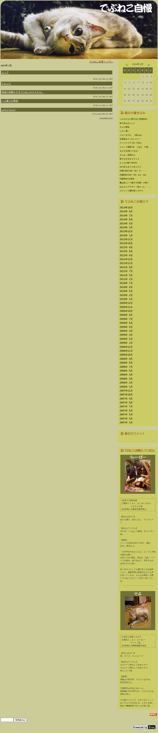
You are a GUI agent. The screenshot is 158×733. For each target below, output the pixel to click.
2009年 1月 (126, 343)
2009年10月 (126, 311)
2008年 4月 (126, 374)
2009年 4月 (126, 331)
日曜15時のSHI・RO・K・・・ (133, 171)
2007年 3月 (126, 422)
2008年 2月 (126, 382)
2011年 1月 (126, 279)
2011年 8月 (126, 267)
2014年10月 (126, 207)
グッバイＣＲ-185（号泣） (131, 143)
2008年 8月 (126, 363)
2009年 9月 (126, 315)
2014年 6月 (126, 219)
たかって (6, 83)
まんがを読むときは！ (129, 151)
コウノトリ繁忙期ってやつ (131, 191)
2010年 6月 (126, 287)
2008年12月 (126, 347)
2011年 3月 (126, 275)
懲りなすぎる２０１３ (129, 159)
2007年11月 (126, 390)
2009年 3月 (126, 335)
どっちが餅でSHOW (128, 163)
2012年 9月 (126, 247)
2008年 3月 (126, 379)
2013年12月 (126, 231)
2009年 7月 (126, 319)
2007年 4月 (126, 418)
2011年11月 (126, 263)
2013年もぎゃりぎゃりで (130, 167)
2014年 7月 (126, 215)
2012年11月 (126, 239)
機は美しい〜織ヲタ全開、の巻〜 (134, 183)
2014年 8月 (126, 211)
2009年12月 (126, 303)
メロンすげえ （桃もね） (131, 135)
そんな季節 (124, 127)
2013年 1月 (126, 235)
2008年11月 (126, 351)
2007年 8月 (126, 402)
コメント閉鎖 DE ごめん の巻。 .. (136, 147)
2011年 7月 (126, 271)
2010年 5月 (126, 291)
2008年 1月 (126, 387)
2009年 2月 (126, 339)
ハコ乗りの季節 (10, 101)
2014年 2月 (126, 227)
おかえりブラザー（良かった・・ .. (135, 187)
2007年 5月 (126, 414)
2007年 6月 (126, 410)
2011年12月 (126, 259)
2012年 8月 (126, 251)
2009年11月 (126, 307)
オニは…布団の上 (127, 155)
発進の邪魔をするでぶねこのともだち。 (23, 92)
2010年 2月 (126, 295)
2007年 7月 (126, 406)
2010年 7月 (126, 283)
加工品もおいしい (127, 123)
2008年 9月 (126, 359)
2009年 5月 (126, 327)
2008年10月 (126, 355)
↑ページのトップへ (106, 118)
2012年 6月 (126, 255)
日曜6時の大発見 (127, 179)
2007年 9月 (126, 398)
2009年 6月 (126, 323)
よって (5, 72)
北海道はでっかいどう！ (130, 139)
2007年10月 (126, 394)
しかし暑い (124, 131)
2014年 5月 (126, 223)
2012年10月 (126, 243)
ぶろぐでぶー (9, 109)
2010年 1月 (126, 299)
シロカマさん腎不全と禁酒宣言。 (134, 119)
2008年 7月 (126, 367)
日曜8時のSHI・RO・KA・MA (133, 175)
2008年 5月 (126, 371)
